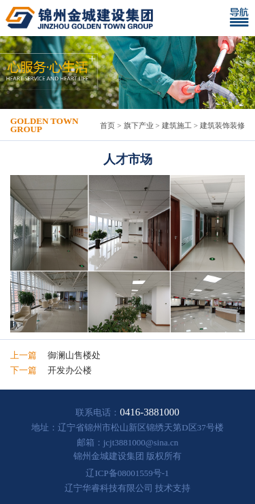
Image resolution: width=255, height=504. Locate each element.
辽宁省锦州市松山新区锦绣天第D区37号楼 (140, 427)
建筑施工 (177, 125)
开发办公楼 (70, 370)
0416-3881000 (150, 412)
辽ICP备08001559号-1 (127, 473)
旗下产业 (139, 125)
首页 (107, 125)
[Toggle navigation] (242, 18)
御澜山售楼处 (74, 355)
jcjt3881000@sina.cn (141, 442)
